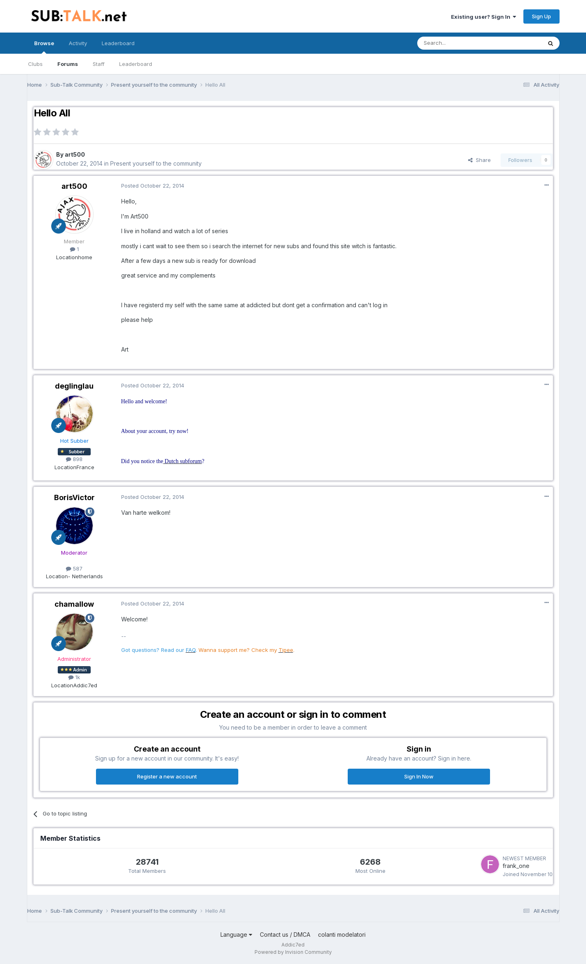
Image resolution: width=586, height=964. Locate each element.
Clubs (35, 64)
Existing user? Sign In (483, 16)
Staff (99, 64)
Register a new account (167, 776)
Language (236, 934)
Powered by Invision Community (293, 952)
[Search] (458, 43)
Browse (44, 47)
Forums (67, 64)
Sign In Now (419, 776)
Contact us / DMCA (285, 934)
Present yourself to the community (156, 163)
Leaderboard (135, 64)
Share (479, 160)
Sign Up (541, 16)
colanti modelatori (342, 934)
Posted (152, 185)
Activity (78, 43)
